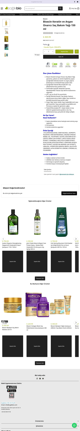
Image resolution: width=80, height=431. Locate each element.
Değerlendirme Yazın (69, 193)
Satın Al (61, 57)
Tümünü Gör (40, 278)
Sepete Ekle (64, 51)
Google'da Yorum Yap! (36, 2)
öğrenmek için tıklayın (66, 174)
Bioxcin (45, 19)
